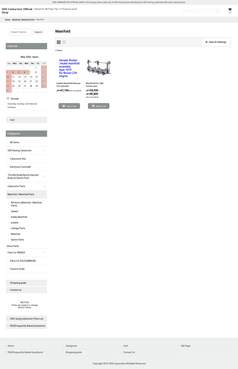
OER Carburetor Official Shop (17, 11)
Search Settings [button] (215, 43)
